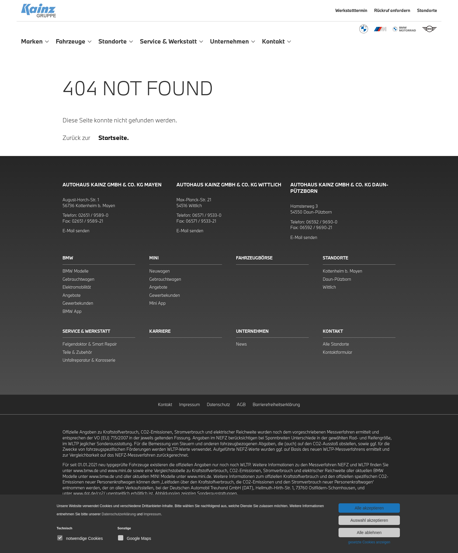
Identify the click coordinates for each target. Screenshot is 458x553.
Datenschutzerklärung (119, 514)
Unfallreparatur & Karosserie (89, 360)
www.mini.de (120, 470)
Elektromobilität (77, 287)
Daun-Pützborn (337, 279)
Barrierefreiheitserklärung (276, 404)
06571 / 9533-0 (206, 215)
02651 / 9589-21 (87, 221)
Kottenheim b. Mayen (342, 271)
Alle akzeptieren (369, 508)
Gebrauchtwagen (78, 279)
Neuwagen (159, 271)
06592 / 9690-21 (316, 227)
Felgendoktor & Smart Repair (90, 344)
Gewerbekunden (78, 303)
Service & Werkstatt (86, 331)
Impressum (189, 404)
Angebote (72, 295)
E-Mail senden (76, 230)
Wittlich (329, 287)
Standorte (335, 258)
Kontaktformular (337, 352)
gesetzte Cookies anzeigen (369, 542)
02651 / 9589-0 (93, 215)
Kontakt (333, 331)
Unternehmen (252, 331)
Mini (154, 258)
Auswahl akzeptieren (369, 520)
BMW (68, 258)
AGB (241, 404)
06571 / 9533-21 (201, 221)
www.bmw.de (85, 470)
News (241, 344)
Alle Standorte (336, 344)
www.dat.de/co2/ (89, 493)
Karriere (160, 331)
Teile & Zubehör (77, 352)
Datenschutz (218, 404)
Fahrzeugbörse (254, 258)
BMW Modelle (76, 271)
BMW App (72, 311)
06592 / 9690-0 (321, 222)
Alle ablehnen (369, 532)
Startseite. (113, 138)
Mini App (157, 303)
